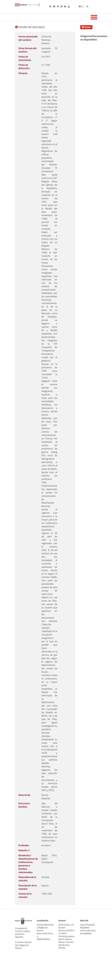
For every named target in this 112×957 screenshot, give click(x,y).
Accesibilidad (85, 933)
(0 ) (81, 6)
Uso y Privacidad (87, 924)
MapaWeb (84, 927)
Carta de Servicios (88, 930)
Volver (87, 27)
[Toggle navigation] (98, 17)
